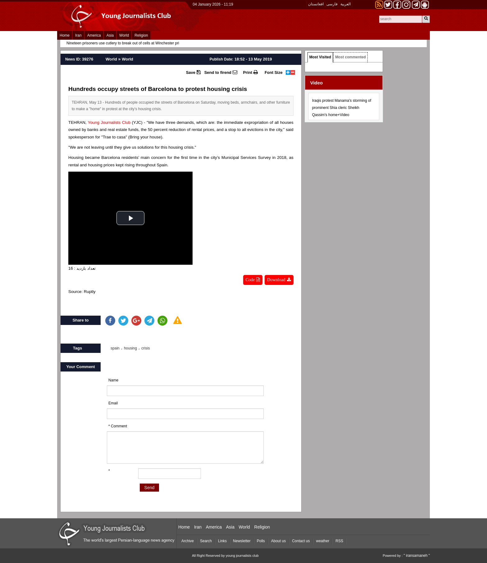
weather (323, 541)
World (124, 35)
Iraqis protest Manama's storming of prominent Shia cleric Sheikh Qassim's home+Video (341, 107)
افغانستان (316, 4)
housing (130, 348)
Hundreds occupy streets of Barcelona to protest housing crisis (157, 89)
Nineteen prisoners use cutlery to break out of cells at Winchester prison (125, 43)
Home (65, 35)
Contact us (301, 541)
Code (253, 279)
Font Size (274, 72)
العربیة (345, 4)
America (94, 35)
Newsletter (242, 541)
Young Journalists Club (109, 122)
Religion (141, 35)
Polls (261, 541)
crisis (145, 348)
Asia (110, 35)
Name (113, 380)
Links (222, 541)
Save (193, 72)
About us (278, 541)
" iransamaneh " (416, 555)
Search (206, 541)
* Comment (117, 426)
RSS (339, 541)
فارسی (332, 4)
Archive (187, 541)
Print (250, 72)
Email (113, 403)
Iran (78, 35)
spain (115, 348)
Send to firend (220, 72)
